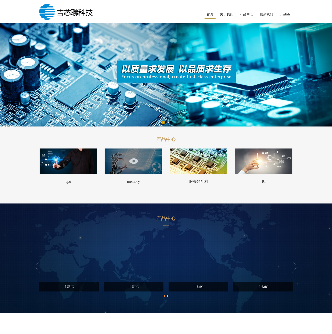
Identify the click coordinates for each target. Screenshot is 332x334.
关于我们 (226, 14)
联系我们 (266, 14)
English (284, 14)
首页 (210, 14)
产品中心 (246, 14)
